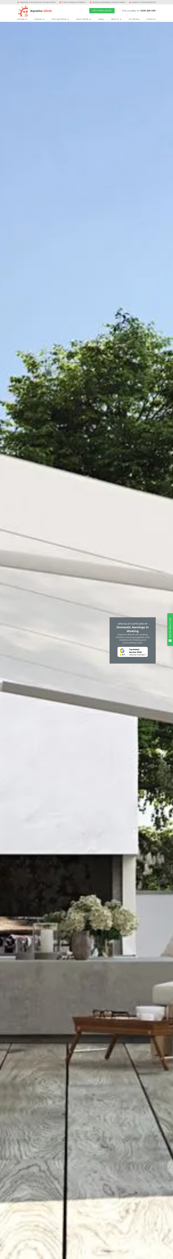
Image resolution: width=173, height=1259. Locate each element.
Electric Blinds (82, 19)
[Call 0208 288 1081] (137, 10)
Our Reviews (134, 19)
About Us (115, 19)
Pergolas (38, 19)
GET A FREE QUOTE (101, 10)
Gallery (101, 19)
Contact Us (151, 19)
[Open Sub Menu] (26, 19)
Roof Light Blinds (59, 19)
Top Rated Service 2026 (135, 651)
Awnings (21, 19)
